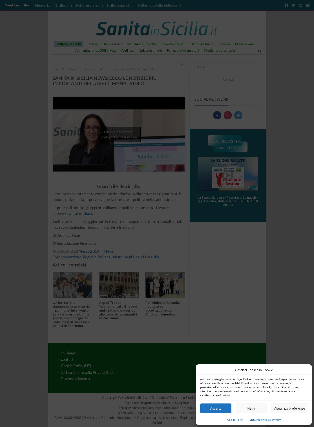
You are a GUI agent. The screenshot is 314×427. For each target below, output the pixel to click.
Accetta (216, 408)
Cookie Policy (235, 419)
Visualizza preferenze (289, 408)
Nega (251, 408)
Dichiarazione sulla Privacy (265, 419)
